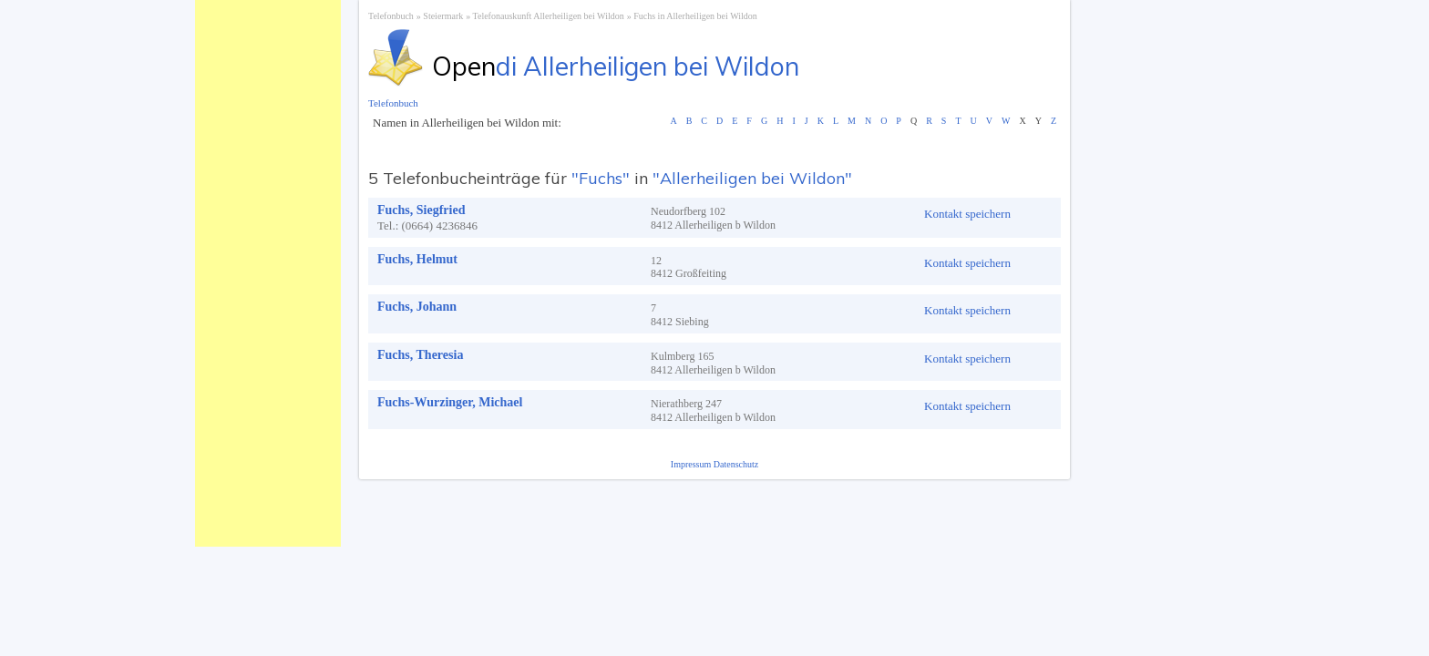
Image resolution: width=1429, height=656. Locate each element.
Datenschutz (736, 464)
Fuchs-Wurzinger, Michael (449, 402)
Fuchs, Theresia (420, 355)
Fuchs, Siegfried (421, 210)
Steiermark (443, 16)
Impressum (692, 464)
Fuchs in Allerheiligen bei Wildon (695, 16)
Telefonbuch (391, 16)
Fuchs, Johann (417, 306)
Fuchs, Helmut (417, 259)
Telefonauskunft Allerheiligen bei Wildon (548, 16)
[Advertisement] (268, 273)
